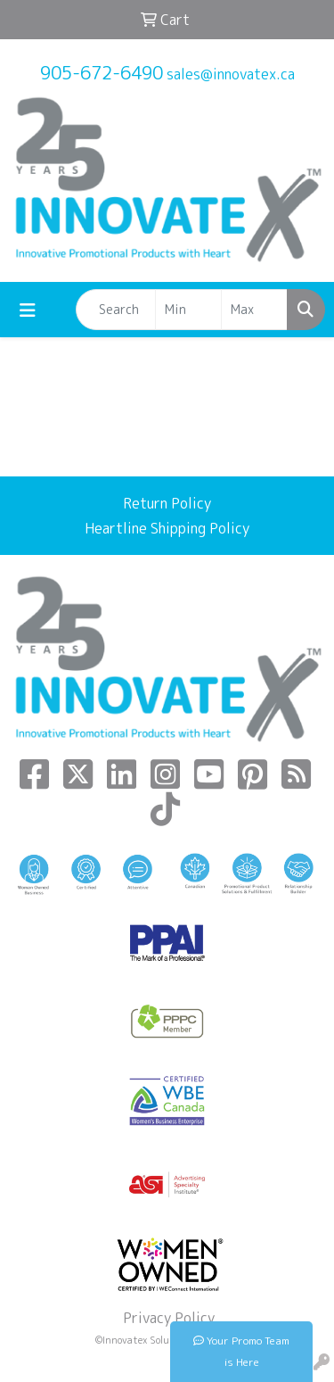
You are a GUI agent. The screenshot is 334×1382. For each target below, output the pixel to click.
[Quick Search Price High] (254, 309)
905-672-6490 (101, 72)
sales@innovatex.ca (231, 74)
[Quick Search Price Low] (188, 309)
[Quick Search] (116, 309)
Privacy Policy (167, 1318)
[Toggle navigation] (27, 310)
